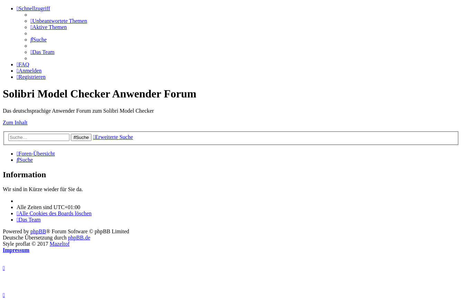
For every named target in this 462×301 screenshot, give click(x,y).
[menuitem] (58, 21)
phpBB (38, 231)
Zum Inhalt (15, 122)
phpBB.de (79, 238)
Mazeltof (60, 244)
